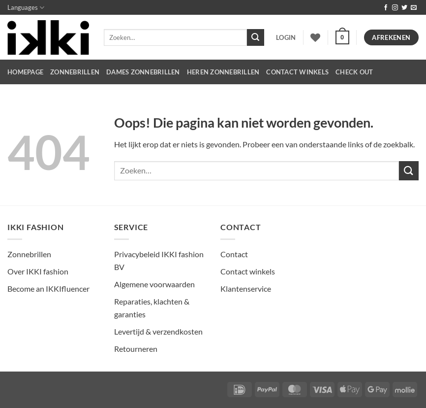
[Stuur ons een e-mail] (414, 7)
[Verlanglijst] (315, 37)
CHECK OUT (354, 72)
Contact (234, 254)
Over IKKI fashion (37, 271)
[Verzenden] (255, 37)
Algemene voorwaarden (154, 284)
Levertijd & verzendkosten (158, 331)
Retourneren (135, 348)
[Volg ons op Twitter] (404, 7)
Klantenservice (245, 288)
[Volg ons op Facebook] (386, 7)
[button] (286, 37)
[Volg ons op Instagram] (395, 7)
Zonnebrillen (74, 72)
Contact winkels (247, 271)
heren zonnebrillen (223, 72)
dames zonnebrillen (143, 72)
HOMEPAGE (25, 72)
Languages (25, 7)
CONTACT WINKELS (297, 72)
